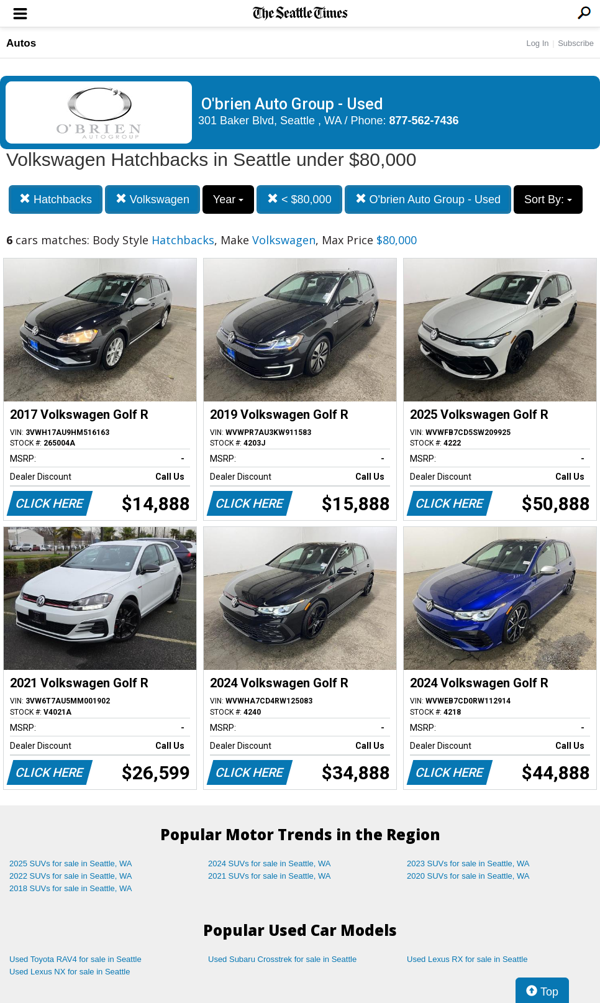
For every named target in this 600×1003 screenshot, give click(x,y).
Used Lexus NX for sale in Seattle (69, 971)
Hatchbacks (55, 199)
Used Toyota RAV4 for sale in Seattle (75, 959)
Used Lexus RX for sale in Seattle (467, 959)
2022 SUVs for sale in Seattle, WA (70, 876)
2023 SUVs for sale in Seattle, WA (468, 863)
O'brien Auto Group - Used (428, 199)
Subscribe (576, 43)
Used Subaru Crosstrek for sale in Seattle (282, 959)
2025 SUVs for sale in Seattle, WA (70, 863)
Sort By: (548, 199)
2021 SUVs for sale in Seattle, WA (269, 876)
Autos (21, 43)
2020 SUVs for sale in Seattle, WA (468, 876)
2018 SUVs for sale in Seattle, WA (70, 888)
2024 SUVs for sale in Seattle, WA (269, 863)
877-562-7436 (424, 120)
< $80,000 (299, 199)
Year (228, 199)
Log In (537, 43)
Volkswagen (152, 199)
